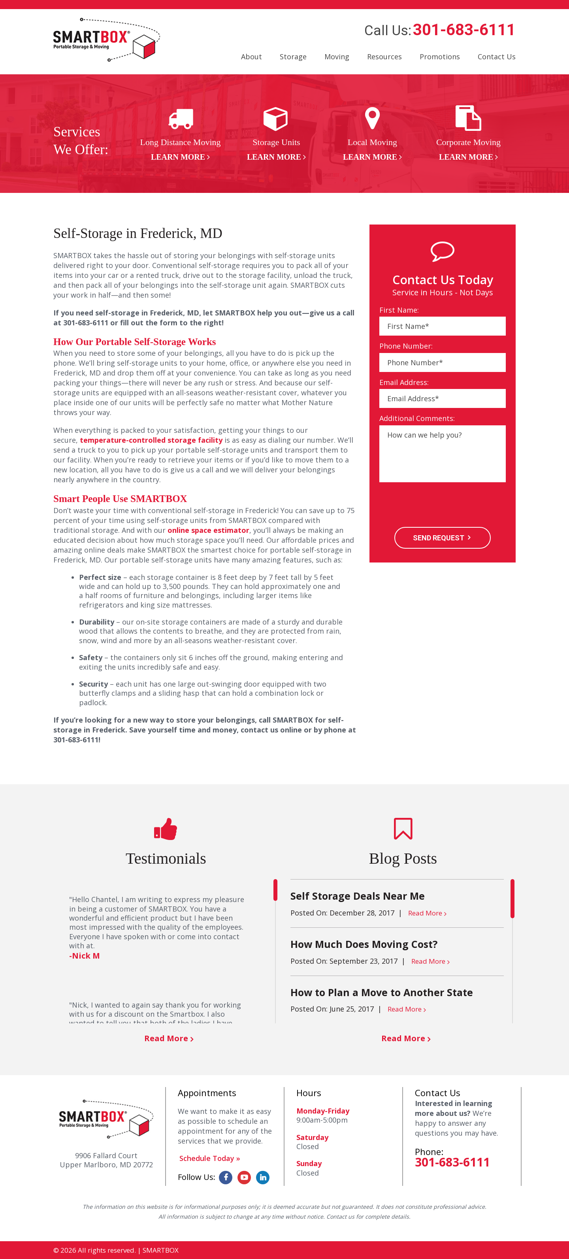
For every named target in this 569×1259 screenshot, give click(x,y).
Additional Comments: (417, 418)
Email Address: (404, 382)
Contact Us (497, 56)
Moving (336, 56)
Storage (293, 56)
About (251, 56)
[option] (180, 133)
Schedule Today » (209, 1158)
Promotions (440, 56)
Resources (384, 56)
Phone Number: (406, 346)
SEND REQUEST (438, 538)
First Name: (399, 310)
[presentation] (439, 505)
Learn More (178, 157)
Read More (166, 1038)
